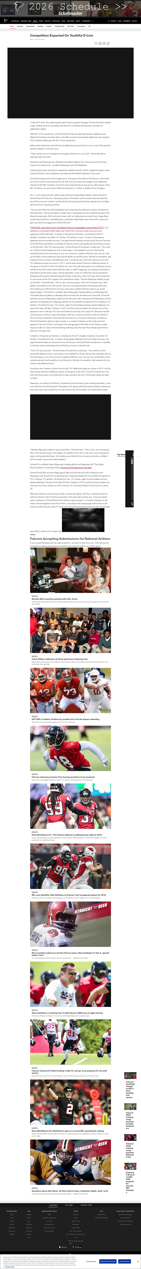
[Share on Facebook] (96, 44)
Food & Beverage (49, 1231)
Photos (12, 1221)
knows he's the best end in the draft (76, 467)
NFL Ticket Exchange (75, 1231)
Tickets (76, 1217)
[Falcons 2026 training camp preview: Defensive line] (130, 1147)
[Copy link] (108, 43)
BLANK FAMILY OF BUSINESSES (125, 1211)
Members (75, 1214)
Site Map (11, 1234)
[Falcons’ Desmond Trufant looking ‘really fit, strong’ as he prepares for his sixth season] (70, 1049)
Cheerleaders (11, 1227)
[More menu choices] (93, 21)
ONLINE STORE (101, 1214)
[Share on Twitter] (100, 44)
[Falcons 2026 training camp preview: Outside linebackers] (130, 1117)
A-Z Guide (49, 1221)
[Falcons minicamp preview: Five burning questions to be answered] (70, 754)
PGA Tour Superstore (125, 1224)
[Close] (138, 1261)
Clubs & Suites (75, 1227)
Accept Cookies (124, 1261)
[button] (132, 478)
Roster (29, 1217)
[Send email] (104, 44)
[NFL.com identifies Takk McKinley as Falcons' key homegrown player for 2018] (70, 872)
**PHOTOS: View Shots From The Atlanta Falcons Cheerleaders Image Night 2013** (67, 227)
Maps (49, 1214)
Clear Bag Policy (49, 1224)
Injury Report (28, 1224)
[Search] (109, 20)
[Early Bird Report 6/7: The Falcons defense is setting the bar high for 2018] (70, 813)
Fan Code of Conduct (49, 1227)
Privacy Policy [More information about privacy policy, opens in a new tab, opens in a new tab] (10, 1267)
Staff (29, 1237)
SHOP (101, 1211)
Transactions (28, 1227)
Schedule (28, 1214)
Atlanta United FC (125, 1217)
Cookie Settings (91, 1261)
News (11, 1214)
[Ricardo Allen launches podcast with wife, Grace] (70, 578)
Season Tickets (75, 1221)
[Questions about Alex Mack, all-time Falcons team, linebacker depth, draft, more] (70, 1168)
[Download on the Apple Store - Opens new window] (63, 1247)
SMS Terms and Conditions (75, 1241)
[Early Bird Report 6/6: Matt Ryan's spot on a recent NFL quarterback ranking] (70, 1110)
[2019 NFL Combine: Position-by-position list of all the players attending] (70, 697)
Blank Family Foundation (125, 1214)
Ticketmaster (75, 1224)
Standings (29, 1231)
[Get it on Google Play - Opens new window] (77, 1247)
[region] (70, 1261)
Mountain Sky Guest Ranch (125, 1221)
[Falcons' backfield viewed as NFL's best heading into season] (130, 1086)
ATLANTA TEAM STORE (101, 1217)
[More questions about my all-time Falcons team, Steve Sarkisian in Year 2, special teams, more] (70, 932)
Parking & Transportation (49, 1217)
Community (11, 1231)
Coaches (28, 1234)
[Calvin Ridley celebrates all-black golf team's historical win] (70, 638)
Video (11, 1217)
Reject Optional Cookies (107, 1261)
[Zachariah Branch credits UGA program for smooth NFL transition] (130, 1179)
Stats (28, 1221)
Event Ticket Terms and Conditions (75, 1234)
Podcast (12, 1224)
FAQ (75, 1237)
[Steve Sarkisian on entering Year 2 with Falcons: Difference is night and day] (70, 990)
